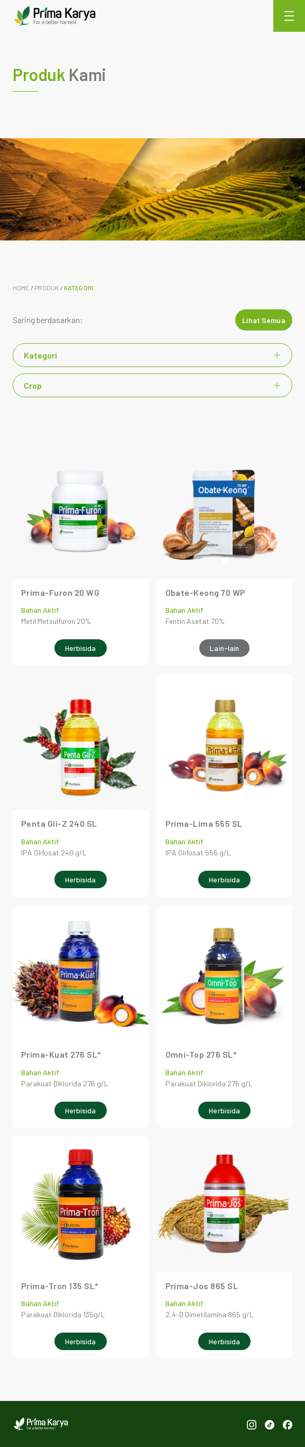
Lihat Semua (263, 320)
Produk (46, 287)
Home (21, 287)
